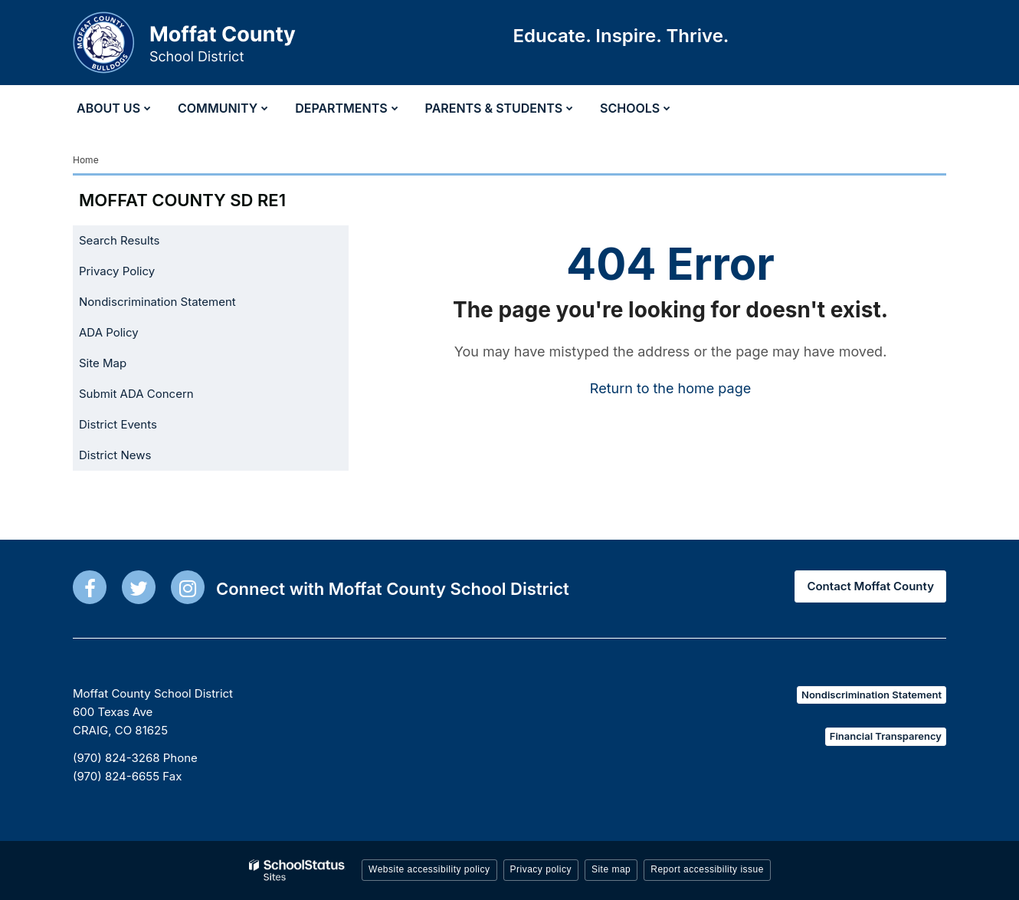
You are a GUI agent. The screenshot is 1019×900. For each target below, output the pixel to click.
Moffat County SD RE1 (182, 200)
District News (115, 455)
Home (86, 160)
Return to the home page (670, 388)
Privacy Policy (117, 271)
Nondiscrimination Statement (157, 301)
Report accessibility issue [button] (707, 869)
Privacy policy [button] (541, 869)
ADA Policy (109, 332)
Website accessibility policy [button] (429, 869)
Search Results (119, 240)
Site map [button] (611, 869)
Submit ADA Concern (136, 393)
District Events (118, 424)
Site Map (102, 363)
